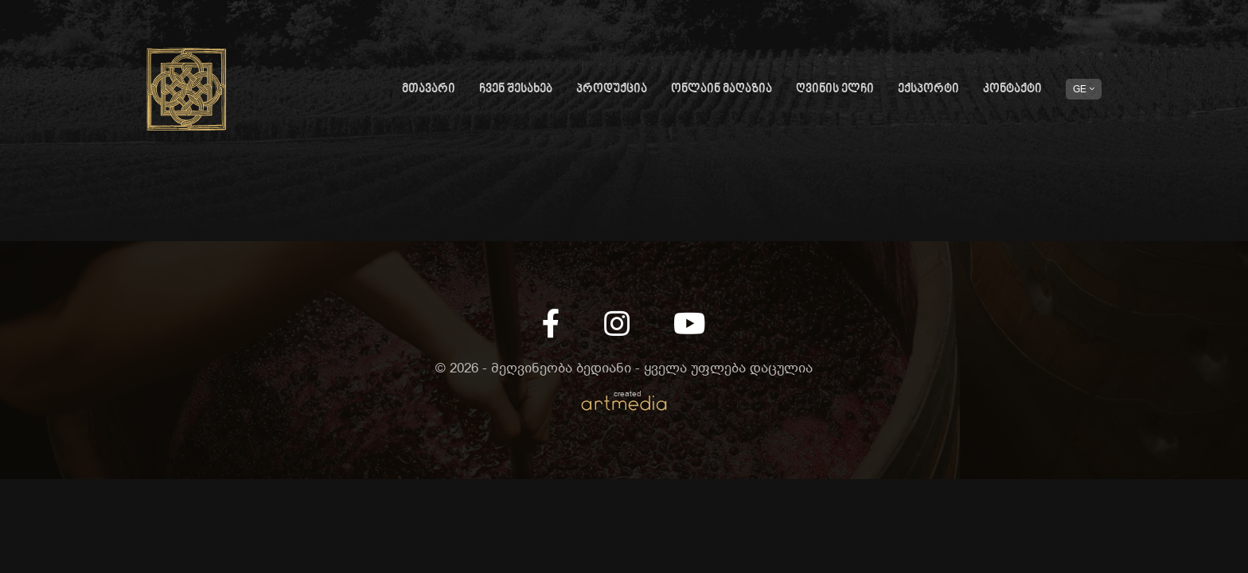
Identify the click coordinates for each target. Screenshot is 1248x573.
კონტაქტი (1012, 89)
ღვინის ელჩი (835, 89)
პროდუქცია (611, 89)
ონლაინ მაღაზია (721, 89)
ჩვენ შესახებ (515, 89)
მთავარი (428, 89)
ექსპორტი (928, 89)
